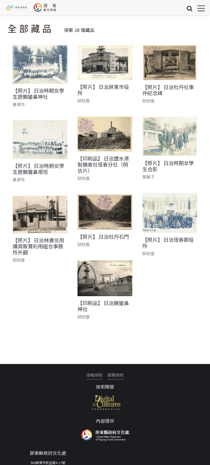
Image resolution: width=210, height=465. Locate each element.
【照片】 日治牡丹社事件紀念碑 (168, 90)
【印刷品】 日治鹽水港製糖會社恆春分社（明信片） (103, 164)
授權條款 (94, 375)
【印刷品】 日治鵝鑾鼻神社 (103, 306)
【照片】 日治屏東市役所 (103, 90)
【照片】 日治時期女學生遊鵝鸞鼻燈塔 (38, 169)
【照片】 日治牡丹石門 (103, 237)
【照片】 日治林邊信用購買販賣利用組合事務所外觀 (38, 246)
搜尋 (189, 8)
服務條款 (116, 375)
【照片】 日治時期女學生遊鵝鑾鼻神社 (38, 94)
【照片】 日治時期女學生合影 (168, 166)
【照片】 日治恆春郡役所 (168, 243)
